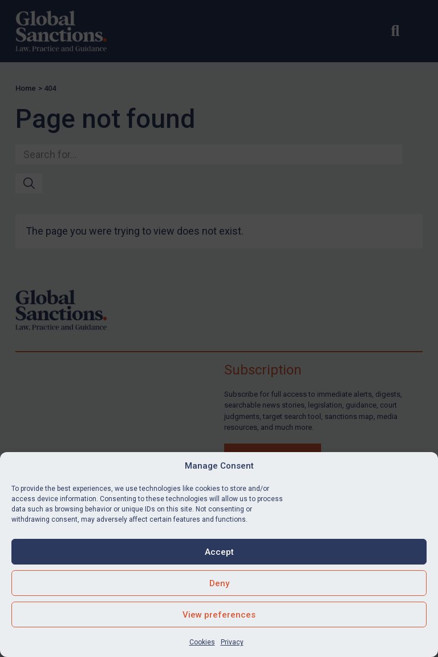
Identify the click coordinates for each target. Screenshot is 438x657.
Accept (219, 552)
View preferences (219, 615)
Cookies (202, 642)
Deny (219, 583)
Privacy (232, 642)
